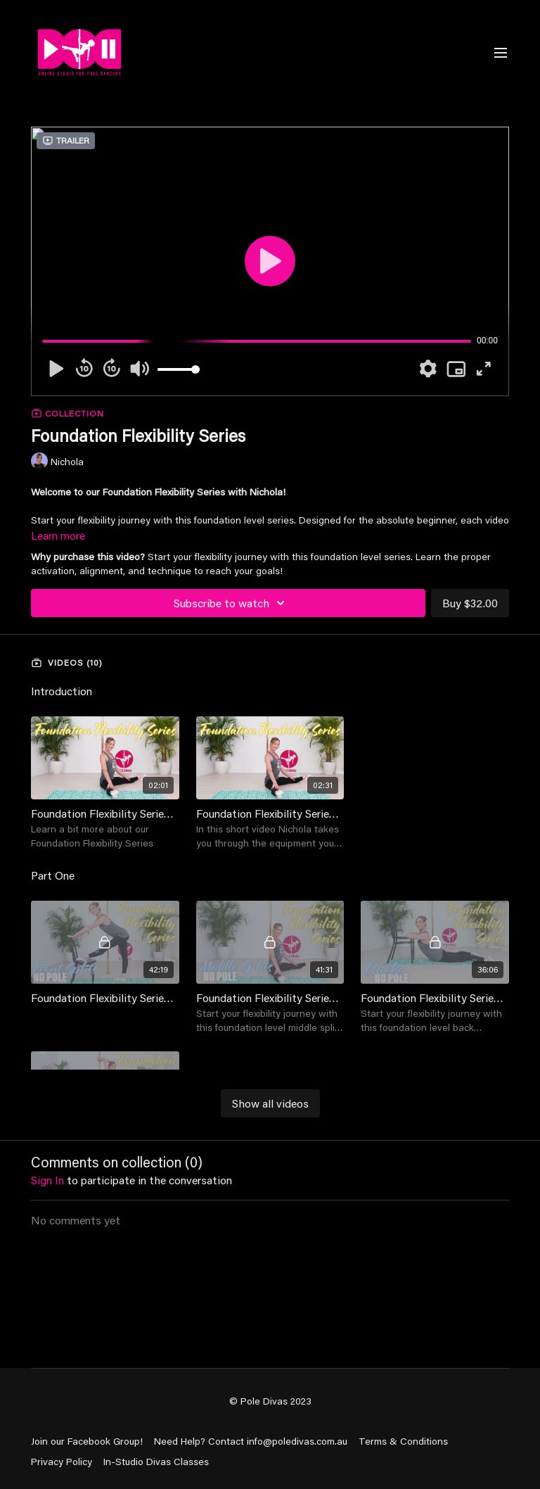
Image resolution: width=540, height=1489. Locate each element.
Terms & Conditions (403, 1441)
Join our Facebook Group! (87, 1441)
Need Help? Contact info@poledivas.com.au (250, 1441)
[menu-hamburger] (500, 52)
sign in (47, 1179)
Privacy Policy (61, 1461)
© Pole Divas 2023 (270, 1401)
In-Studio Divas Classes (156, 1461)
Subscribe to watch (231, 603)
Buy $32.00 (470, 602)
